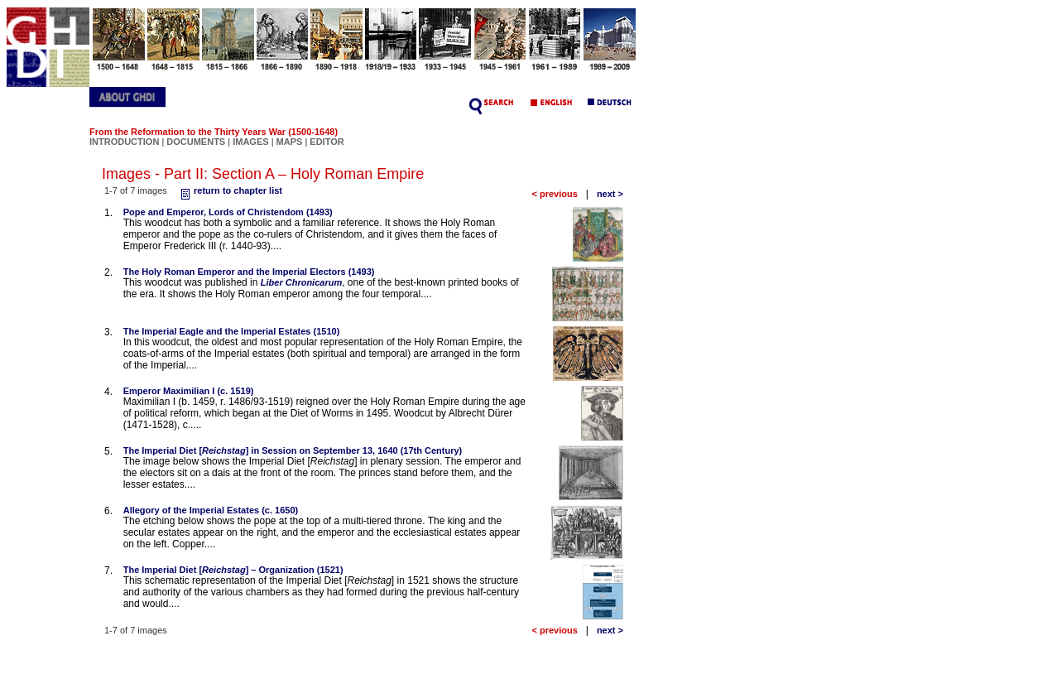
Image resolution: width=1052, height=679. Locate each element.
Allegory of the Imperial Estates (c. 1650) (211, 510)
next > (610, 194)
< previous (554, 194)
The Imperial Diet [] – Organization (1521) (233, 570)
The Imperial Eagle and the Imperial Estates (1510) (231, 331)
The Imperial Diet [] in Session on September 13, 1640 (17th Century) (293, 450)
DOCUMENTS (195, 142)
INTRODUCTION (124, 142)
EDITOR (326, 142)
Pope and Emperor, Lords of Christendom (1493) (228, 212)
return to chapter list (229, 190)
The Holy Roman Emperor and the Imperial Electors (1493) (249, 272)
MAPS (289, 142)
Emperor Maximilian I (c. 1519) (188, 391)
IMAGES (250, 142)
